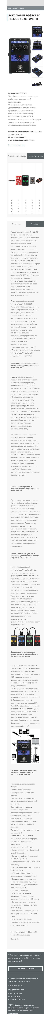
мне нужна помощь (25, 969)
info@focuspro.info (16, 990)
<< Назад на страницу (16, 8)
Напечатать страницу (16, 145)
